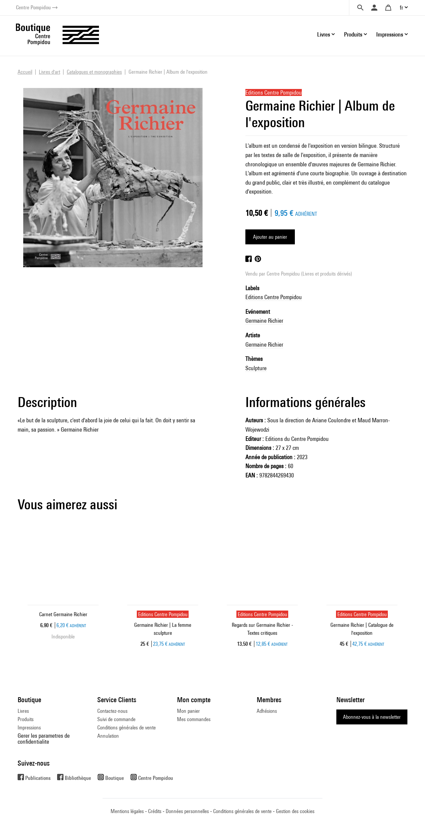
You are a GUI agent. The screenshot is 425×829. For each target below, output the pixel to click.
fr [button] (401, 7)
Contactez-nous (112, 711)
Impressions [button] (389, 34)
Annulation (108, 736)
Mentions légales (127, 811)
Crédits (154, 811)
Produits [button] (353, 34)
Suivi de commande (116, 719)
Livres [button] (323, 34)
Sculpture (256, 368)
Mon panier (188, 711)
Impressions (29, 727)
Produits (26, 719)
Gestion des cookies (295, 811)
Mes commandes (194, 719)
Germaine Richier (264, 320)
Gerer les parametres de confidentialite (44, 738)
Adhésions (267, 711)
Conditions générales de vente (126, 727)
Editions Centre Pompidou (273, 296)
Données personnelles (187, 811)
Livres (23, 711)
